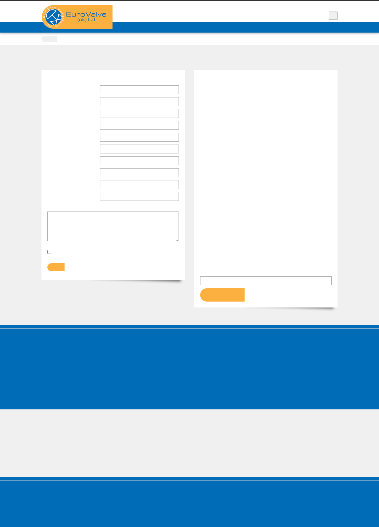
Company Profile (57, 348)
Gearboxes (282, 381)
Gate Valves (130, 374)
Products (168, 27)
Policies (50, 394)
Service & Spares (228, 27)
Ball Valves (129, 368)
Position (55, 102)
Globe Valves (131, 381)
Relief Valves (207, 374)
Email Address (63, 185)
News (285, 6)
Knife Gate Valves (135, 348)
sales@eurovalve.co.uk (221, 152)
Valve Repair (286, 27)
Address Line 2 (62, 137)
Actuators (280, 342)
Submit (55, 268)
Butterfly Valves (133, 361)
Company (58, 114)
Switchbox (282, 368)
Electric (280, 355)
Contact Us (259, 27)
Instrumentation (210, 394)
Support (304, 6)
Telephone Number (68, 162)
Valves (124, 342)
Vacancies (327, 6)
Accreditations (56, 387)
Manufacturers (195, 27)
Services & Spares (58, 355)
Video (266, 6)
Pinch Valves (207, 355)
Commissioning (209, 387)
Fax (51, 173)
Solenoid (281, 361)
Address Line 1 (62, 125)
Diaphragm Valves (211, 361)
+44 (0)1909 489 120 (290, 15)
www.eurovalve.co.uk (220, 145)
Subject (55, 196)
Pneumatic (282, 348)
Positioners (283, 374)
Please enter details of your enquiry (83, 209)
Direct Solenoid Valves (138, 394)
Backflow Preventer (213, 381)
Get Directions (222, 296)
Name (55, 91)
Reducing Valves (210, 368)
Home (50, 39)
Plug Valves (130, 355)
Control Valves (132, 387)
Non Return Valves (212, 348)
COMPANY (128, 27)
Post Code (58, 149)
